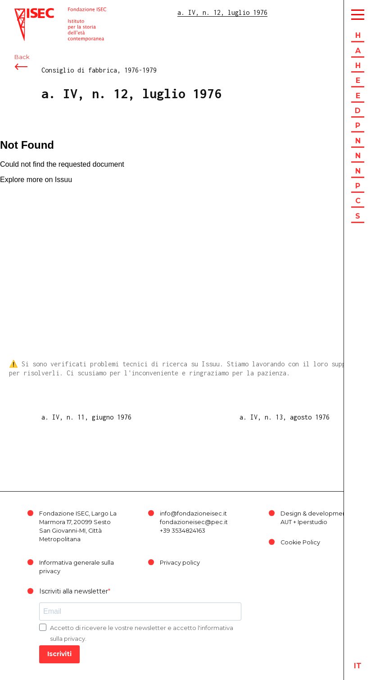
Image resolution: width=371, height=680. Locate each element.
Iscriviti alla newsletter (73, 591)
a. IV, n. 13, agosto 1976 (285, 417)
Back (21, 57)
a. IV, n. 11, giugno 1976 (86, 417)
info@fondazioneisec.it (193, 513)
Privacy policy (180, 562)
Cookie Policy (300, 542)
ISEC (21, 12)
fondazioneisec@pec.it (194, 522)
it (358, 666)
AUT (286, 522)
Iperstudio (312, 522)
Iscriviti (59, 654)
